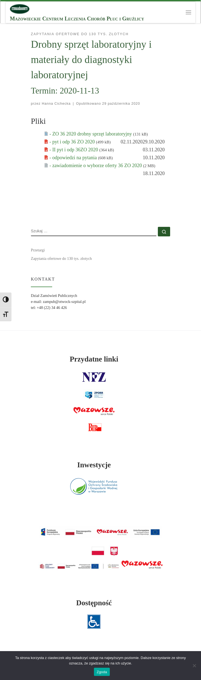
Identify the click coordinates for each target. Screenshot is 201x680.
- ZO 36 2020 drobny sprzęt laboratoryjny (91, 134)
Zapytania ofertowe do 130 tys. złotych (61, 258)
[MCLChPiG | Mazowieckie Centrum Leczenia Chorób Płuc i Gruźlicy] (19, 8)
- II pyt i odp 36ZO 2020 (74, 149)
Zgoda (102, 672)
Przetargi (38, 250)
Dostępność (94, 603)
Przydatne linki (94, 359)
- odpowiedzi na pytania (73, 157)
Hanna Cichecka (56, 104)
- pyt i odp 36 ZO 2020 (72, 142)
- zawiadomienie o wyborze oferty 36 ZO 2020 (96, 165)
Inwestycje (94, 465)
